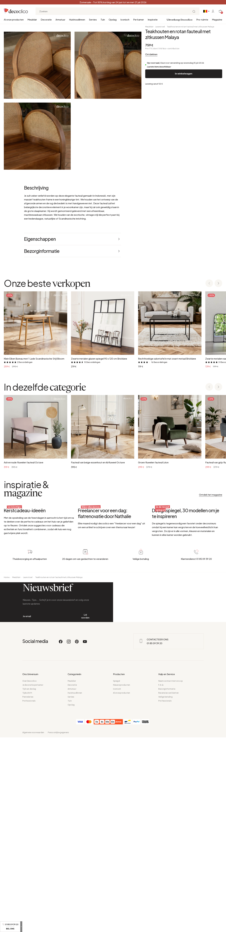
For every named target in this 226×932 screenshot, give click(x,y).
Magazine (217, 19)
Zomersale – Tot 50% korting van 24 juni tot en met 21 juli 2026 (113, 2)
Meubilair (32, 19)
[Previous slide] (209, 417)
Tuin (103, 19)
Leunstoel (160, 27)
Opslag (113, 19)
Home (6, 780)
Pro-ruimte (202, 19)
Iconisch (124, 19)
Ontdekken (151, 54)
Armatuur (60, 19)
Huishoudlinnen (77, 19)
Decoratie (46, 19)
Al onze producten (14, 19)
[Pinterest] (77, 897)
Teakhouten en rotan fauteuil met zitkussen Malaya (190, 27)
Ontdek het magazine (210, 628)
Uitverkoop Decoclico (179, 20)
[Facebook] (61, 897)
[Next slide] (218, 417)
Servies (93, 19)
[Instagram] (69, 897)
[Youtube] (85, 897)
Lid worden (85, 844)
